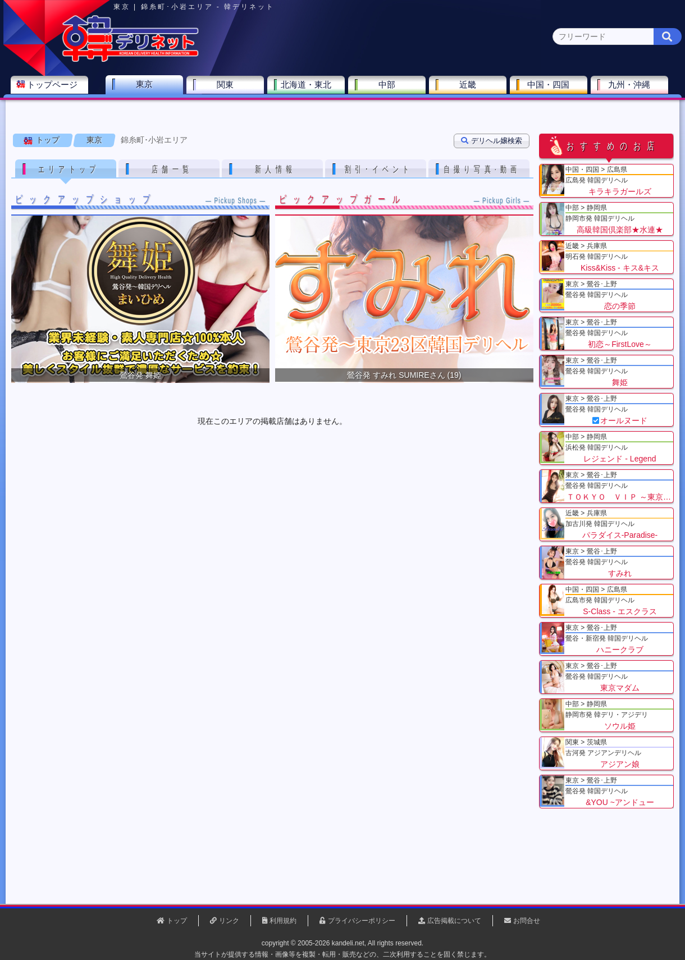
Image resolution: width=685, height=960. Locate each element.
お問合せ (526, 921)
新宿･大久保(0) (175, 110)
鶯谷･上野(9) (114, 110)
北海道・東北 (308, 88)
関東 (227, 88)
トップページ (54, 88)
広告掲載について (454, 921)
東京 (146, 87)
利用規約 (283, 921)
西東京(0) (606, 110)
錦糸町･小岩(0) (551, 110)
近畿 (470, 88)
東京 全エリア (42, 110)
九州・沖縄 (632, 88)
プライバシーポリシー (361, 921)
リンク (229, 921)
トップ (48, 139)
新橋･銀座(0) (489, 110)
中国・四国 (551, 88)
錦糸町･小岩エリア (154, 139)
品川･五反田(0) (362, 110)
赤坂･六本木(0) (428, 110)
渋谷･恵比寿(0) (239, 110)
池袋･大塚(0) (301, 110)
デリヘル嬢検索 (491, 140)
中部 (389, 88)
